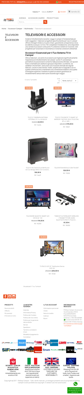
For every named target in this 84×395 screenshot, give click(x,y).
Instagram (14, 296)
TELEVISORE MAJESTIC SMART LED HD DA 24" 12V (37, 217)
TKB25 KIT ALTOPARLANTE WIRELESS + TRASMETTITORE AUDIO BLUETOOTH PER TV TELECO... (66, 218)
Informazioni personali (51, 308)
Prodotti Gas (53, 18)
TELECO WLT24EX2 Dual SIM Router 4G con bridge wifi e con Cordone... (37, 169)
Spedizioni (26, 327)
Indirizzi (46, 316)
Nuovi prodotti (9, 308)
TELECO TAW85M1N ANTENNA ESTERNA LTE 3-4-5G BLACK (38, 118)
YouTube (10, 296)
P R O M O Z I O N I (10, 316)
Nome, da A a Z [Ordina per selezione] (70, 81)
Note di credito (49, 313)
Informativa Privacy (29, 313)
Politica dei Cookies (29, 315)
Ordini (46, 311)
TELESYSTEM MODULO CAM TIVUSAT (66, 168)
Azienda (22, 18)
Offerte (7, 311)
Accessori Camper (36, 18)
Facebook (5, 296)
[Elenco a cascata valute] (50, 12)
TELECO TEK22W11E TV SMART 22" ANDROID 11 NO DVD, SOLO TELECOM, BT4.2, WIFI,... (66, 119)
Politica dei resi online (30, 318)
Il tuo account (50, 305)
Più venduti (8, 313)
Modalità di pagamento (31, 334)
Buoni (45, 318)
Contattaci (26, 337)
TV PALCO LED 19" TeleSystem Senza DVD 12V (52, 267)
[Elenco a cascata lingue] (36, 12)
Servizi (25, 325)
